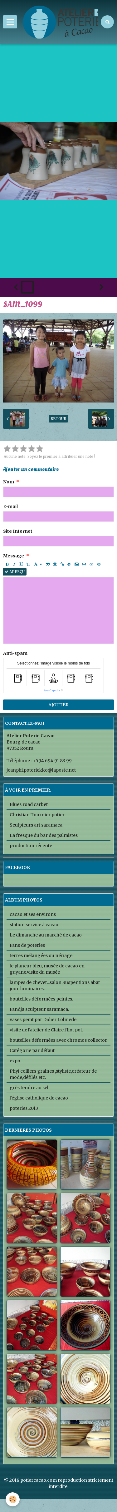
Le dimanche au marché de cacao (46, 935)
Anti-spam (15, 653)
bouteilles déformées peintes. (41, 999)
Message (13, 556)
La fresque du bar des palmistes (44, 835)
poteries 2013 (24, 1108)
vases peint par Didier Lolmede (43, 1019)
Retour (58, 418)
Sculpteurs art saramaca (36, 825)
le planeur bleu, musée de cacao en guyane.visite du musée (47, 969)
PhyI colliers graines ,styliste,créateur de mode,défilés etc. (53, 1074)
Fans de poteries (27, 945)
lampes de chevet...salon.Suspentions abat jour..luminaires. (55, 985)
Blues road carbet (29, 804)
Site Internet (17, 531)
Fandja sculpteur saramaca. (39, 1009)
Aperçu (15, 571)
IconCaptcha (52, 690)
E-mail (10, 506)
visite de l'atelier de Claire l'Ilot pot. (46, 1030)
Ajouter (58, 705)
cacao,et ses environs (33, 914)
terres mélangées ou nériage (41, 955)
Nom (8, 482)
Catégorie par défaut (32, 1050)
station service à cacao (34, 924)
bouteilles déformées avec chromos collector (58, 1040)
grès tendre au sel (29, 1087)
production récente (31, 845)
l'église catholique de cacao (39, 1098)
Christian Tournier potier (37, 815)
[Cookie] (13, 1499)
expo (15, 1061)
